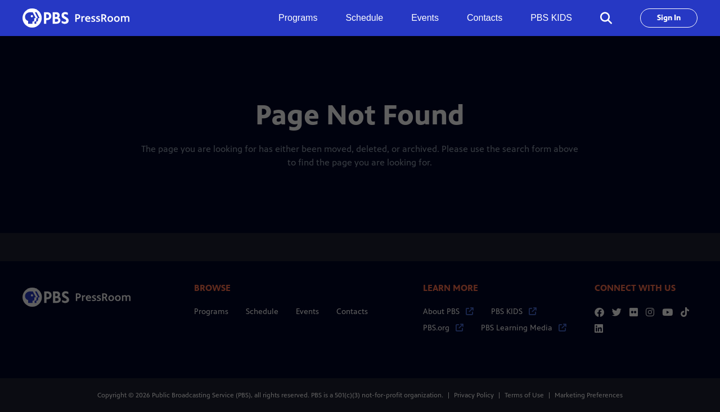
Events (425, 18)
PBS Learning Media (523, 328)
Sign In (669, 18)
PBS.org (443, 328)
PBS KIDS (551, 18)
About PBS (448, 311)
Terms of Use (524, 395)
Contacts (484, 18)
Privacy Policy (474, 395)
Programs (211, 311)
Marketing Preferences (589, 395)
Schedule (364, 18)
